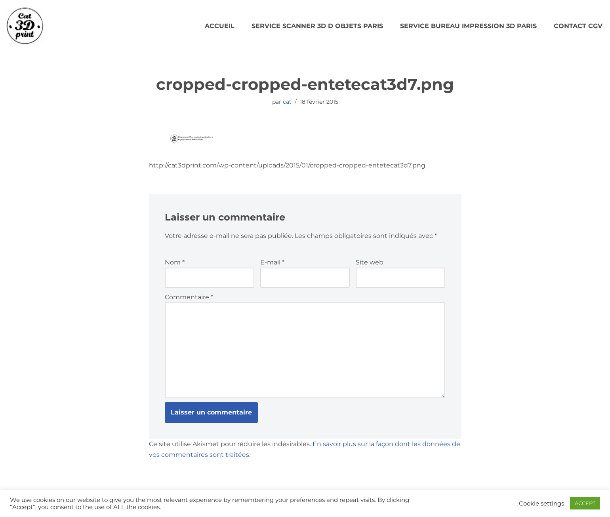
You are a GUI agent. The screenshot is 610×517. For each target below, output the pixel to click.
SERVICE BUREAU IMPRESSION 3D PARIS (468, 26)
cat (287, 101)
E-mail (272, 262)
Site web (369, 262)
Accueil (219, 26)
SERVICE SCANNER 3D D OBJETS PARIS (317, 26)
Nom (175, 262)
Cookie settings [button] (541, 503)
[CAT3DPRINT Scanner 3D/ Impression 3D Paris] (25, 26)
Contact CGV (578, 26)
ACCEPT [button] (585, 503)
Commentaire (189, 297)
